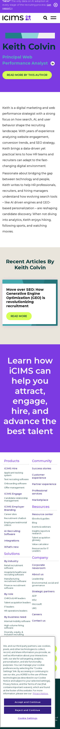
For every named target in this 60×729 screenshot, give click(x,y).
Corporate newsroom (38, 566)
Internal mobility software (17, 621)
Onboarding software (15, 483)
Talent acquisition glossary (41, 538)
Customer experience (39, 476)
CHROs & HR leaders (14, 598)
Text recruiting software (16, 479)
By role (8, 594)
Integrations (11, 540)
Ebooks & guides (40, 518)
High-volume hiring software (14, 626)
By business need (15, 616)
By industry (11, 561)
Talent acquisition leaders (17, 602)
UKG (34, 608)
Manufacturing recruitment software (15, 580)
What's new (11, 546)
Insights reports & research (41, 532)
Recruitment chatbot (15, 518)
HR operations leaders (15, 610)
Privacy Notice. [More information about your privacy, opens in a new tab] (40, 693)
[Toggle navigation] (53, 18)
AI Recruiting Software (12, 532)
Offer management (14, 487)
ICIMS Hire (10, 468)
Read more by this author (27, 75)
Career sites (10, 514)
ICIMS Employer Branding (14, 508)
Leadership (38, 578)
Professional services (39, 492)
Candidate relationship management (16, 499)
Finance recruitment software (14, 586)
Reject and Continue (27, 710)
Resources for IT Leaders (40, 549)
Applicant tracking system (13, 474)
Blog (34, 522)
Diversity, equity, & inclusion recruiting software (14, 634)
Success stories (41, 468)
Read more (19, 316)
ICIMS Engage (13, 493)
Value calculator (40, 544)
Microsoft (37, 604)
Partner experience (44, 484)
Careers (37, 614)
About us (38, 574)
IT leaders (9, 606)
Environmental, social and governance (45, 584)
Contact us (38, 620)
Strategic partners (43, 591)
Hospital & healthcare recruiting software (15, 573)
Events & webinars (41, 526)
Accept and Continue (27, 702)
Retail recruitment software (13, 566)
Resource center (42, 514)
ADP (34, 596)
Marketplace (40, 499)
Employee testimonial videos (15, 523)
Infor (34, 600)
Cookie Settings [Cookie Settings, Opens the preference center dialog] (27, 718)
